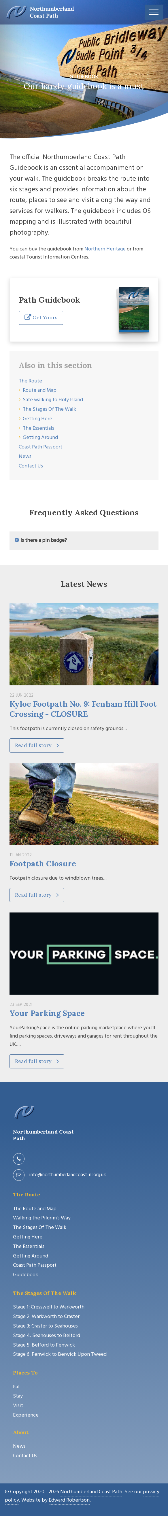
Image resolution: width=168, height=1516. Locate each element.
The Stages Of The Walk (49, 409)
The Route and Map (34, 1209)
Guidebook (25, 1275)
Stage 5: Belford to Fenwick (44, 1345)
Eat (16, 1387)
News (25, 456)
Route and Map (39, 390)
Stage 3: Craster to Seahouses (45, 1326)
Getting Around (40, 437)
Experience (26, 1415)
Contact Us (31, 466)
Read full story (37, 745)
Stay (18, 1396)
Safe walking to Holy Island (53, 400)
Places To (25, 1372)
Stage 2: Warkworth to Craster (46, 1317)
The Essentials (38, 428)
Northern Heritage (105, 249)
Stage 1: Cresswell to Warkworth (48, 1307)
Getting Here (37, 419)
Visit (18, 1406)
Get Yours (41, 317)
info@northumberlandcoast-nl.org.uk (67, 1175)
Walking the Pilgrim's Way (42, 1218)
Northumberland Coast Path (91, 1492)
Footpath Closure (43, 863)
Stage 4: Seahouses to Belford (46, 1336)
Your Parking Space (47, 1013)
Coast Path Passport (40, 447)
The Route (30, 381)
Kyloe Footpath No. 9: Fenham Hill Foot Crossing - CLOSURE (83, 709)
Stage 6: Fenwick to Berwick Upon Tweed (60, 1354)
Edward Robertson (69, 1500)
